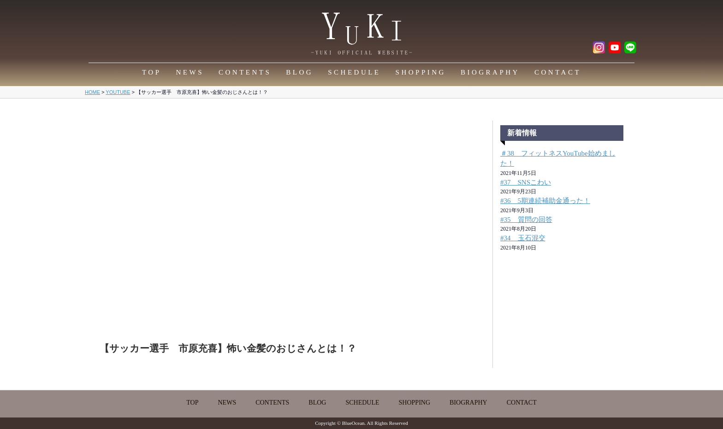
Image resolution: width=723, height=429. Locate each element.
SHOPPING (421, 72)
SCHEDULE (354, 72)
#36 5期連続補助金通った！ (545, 200)
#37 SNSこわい (525, 182)
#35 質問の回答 (526, 219)
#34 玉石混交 (522, 238)
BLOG (299, 72)
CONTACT (557, 72)
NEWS (190, 72)
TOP (151, 72)
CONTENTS (245, 72)
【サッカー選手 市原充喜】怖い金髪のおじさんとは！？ (228, 348)
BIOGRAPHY (490, 72)
